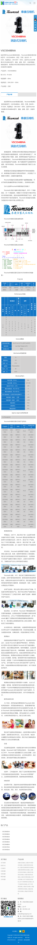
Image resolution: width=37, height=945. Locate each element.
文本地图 (3, 879)
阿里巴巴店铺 (23, 931)
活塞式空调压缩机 (26, 877)
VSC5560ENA (6, 831)
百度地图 (3, 871)
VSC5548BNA (6, 844)
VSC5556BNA (6, 834)
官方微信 (20, 931)
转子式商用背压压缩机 (26, 882)
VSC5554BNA (6, 839)
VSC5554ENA (6, 836)
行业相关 (3, 868)
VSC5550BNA (6, 842)
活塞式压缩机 (21, 862)
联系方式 (3, 865)
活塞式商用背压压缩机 (24, 870)
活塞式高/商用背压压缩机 (26, 867)
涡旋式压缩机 (27, 886)
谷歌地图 (3, 874)
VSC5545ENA (6, 849)
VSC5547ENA (6, 847)
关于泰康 (3, 862)
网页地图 (3, 876)
